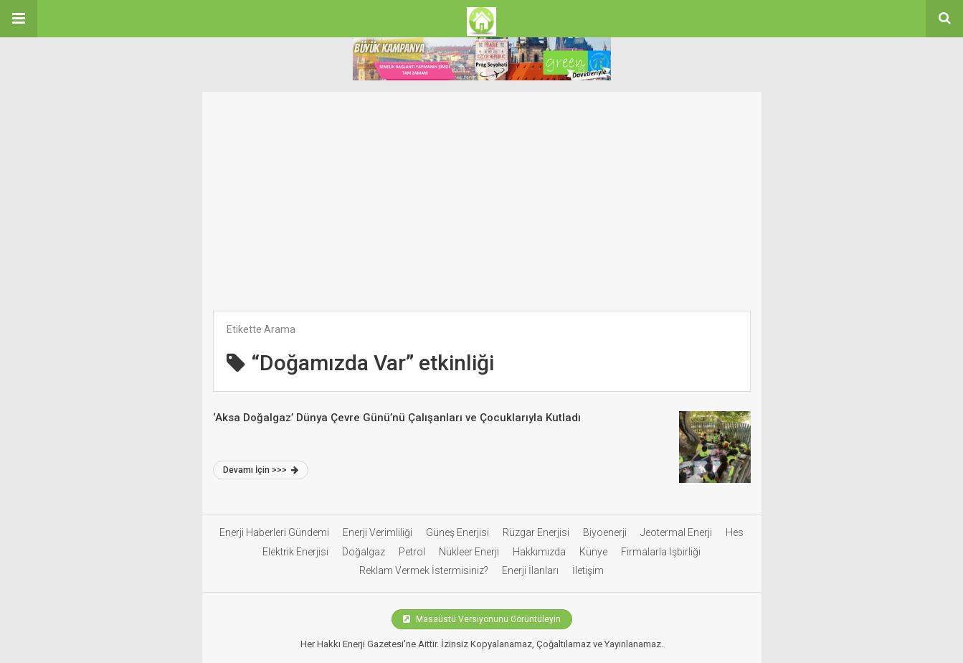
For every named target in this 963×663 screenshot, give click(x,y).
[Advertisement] (482, 192)
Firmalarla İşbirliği (661, 552)
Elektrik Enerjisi (295, 552)
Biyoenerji (605, 532)
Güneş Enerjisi (457, 532)
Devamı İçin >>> (260, 470)
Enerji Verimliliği (377, 532)
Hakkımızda (539, 552)
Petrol (412, 552)
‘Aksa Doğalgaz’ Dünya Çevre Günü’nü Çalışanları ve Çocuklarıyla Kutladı (397, 417)
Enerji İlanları (530, 570)
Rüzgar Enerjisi (536, 532)
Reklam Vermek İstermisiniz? (423, 570)
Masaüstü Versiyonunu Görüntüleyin (482, 619)
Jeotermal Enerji (676, 532)
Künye (593, 552)
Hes (735, 532)
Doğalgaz (363, 552)
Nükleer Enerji (469, 552)
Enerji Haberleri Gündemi (274, 532)
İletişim (588, 570)
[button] (18, 18)
